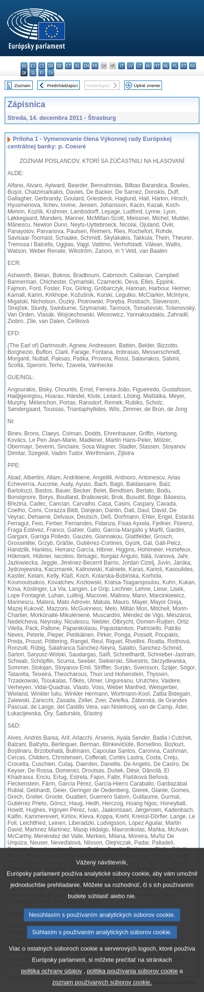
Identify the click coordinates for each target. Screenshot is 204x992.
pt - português (183, 65)
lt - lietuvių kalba (139, 65)
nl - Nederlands (165, 65)
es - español (32, 65)
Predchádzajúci (62, 85)
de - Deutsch (59, 65)
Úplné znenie (147, 85)
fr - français (94, 65)
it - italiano (121, 65)
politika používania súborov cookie (132, 981)
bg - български (24, 65)
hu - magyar (148, 65)
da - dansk (50, 65)
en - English (86, 65)
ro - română (192, 65)
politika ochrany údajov (51, 981)
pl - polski (174, 65)
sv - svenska (50, 72)
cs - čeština (41, 65)
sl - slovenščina (32, 72)
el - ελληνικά (77, 65)
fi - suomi (41, 72)
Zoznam (22, 85)
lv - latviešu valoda (130, 65)
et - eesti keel (68, 65)
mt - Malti (157, 65)
